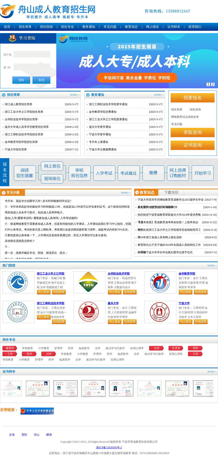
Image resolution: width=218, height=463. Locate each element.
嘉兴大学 (113, 303)
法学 (97, 348)
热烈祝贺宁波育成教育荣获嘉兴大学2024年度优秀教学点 (177, 214)
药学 (70, 348)
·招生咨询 (195, 109)
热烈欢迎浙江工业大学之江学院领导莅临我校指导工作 (177, 229)
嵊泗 (49, 434)
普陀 (24, 434)
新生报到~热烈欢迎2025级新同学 (177, 207)
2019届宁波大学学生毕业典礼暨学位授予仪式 (177, 252)
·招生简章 (176, 109)
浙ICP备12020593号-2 (109, 447)
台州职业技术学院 (119, 273)
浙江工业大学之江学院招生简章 (41, 111)
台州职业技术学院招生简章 (41, 119)
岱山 (36, 434)
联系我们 (194, 27)
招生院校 (46, 27)
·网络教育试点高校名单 (185, 116)
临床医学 (84, 348)
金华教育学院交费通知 (125, 111)
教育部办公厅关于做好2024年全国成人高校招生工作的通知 (177, 245)
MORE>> (74, 95)
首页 (7, 27)
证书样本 (173, 27)
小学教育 (43, 348)
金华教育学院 (187, 273)
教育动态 (131, 27)
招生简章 (25, 27)
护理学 (58, 348)
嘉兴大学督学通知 (125, 127)
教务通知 (88, 27)
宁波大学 (184, 303)
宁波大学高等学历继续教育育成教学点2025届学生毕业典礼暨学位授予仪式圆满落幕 (177, 199)
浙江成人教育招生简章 (41, 104)
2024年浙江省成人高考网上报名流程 (177, 237)
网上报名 (152, 27)
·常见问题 (176, 124)
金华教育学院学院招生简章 (41, 142)
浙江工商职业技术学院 (50, 303)
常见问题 (110, 27)
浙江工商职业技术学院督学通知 (125, 104)
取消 (41, 80)
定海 (12, 434)
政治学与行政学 (115, 348)
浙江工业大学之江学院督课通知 (125, 119)
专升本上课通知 (125, 142)
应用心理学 (137, 348)
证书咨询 (192, 145)
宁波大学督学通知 (125, 134)
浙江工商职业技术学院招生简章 (41, 134)
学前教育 (27, 348)
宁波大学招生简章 (41, 149)
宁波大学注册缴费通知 (125, 149)
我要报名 (192, 97)
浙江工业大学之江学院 (50, 273)
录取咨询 (192, 132)
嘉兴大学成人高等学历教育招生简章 (41, 127)
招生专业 (67, 27)
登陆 (21, 80)
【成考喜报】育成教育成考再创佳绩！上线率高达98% (177, 222)
